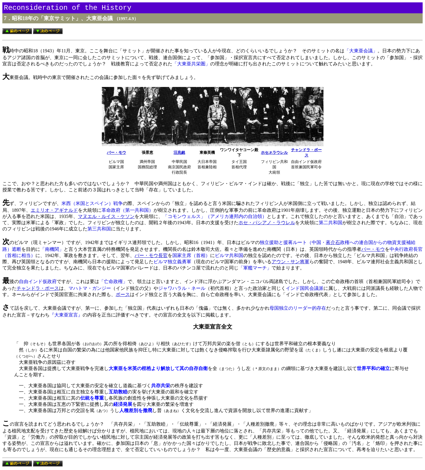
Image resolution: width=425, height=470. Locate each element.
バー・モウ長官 (151, 255)
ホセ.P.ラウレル (274, 152)
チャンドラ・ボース (38, 288)
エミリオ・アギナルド (54, 210)
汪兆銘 (179, 152)
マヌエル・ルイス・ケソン (106, 216)
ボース (123, 294)
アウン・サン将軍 (290, 261)
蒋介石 (333, 242)
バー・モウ (116, 152)
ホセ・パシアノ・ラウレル (266, 222)
